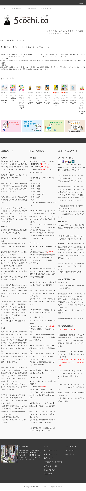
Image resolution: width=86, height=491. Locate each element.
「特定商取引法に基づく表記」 (17, 56)
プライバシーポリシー (51, 466)
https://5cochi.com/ (27, 459)
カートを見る (69, 450)
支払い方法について (51, 450)
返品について (48, 458)
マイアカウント (70, 446)
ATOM (50, 474)
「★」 (49, 312)
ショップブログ (49, 470)
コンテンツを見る (44, 8)
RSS (45, 474)
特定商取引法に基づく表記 (53, 462)
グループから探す (29, 8)
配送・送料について (51, 454)
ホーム (4, 8)
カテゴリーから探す (15, 8)
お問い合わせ (69, 454)
